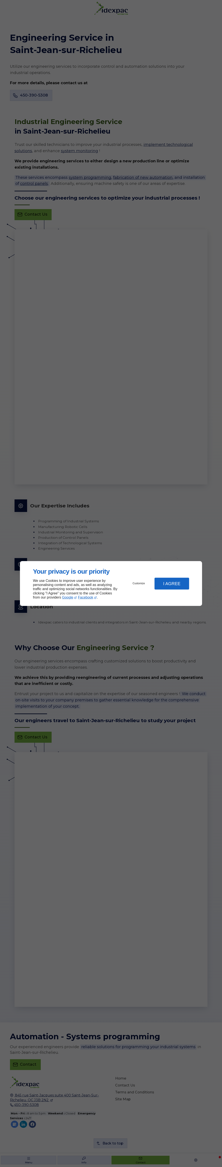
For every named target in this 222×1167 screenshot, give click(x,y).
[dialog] (111, 583)
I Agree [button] (171, 583)
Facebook (85, 597)
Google (67, 597)
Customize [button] (139, 583)
